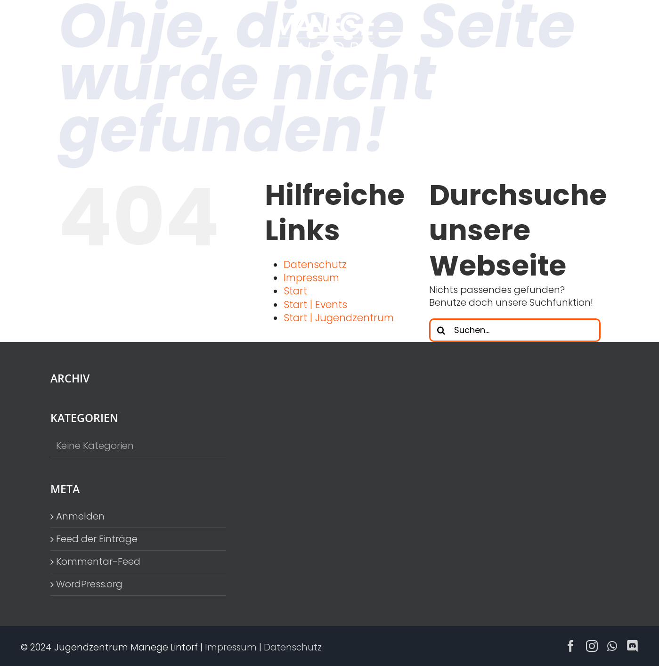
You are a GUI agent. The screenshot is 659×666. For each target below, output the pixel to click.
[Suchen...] (515, 330)
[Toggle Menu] (594, 35)
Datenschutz (315, 264)
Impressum (311, 277)
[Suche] (441, 330)
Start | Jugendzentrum (339, 318)
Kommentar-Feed (98, 561)
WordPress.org (89, 584)
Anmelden (80, 516)
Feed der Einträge (97, 539)
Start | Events (315, 304)
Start (295, 291)
